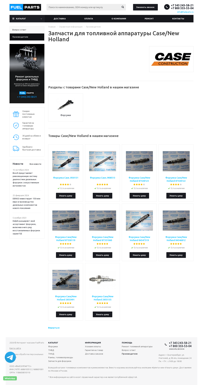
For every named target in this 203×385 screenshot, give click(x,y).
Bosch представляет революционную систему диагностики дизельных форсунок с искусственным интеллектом (26, 179)
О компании (118, 18)
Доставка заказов (94, 354)
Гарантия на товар (94, 350)
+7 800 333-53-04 (182, 8)
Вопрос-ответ (129, 350)
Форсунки (65, 115)
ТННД (51, 354)
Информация (93, 343)
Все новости (35, 164)
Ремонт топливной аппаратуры (137, 346)
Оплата (88, 18)
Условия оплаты (93, 346)
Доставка (60, 18)
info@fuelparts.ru (185, 12)
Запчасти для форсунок (59, 361)
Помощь (127, 343)
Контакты (178, 18)
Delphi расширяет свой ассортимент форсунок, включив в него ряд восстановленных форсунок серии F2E (26, 227)
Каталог (21, 18)
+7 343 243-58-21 (182, 5)
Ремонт (149, 18)
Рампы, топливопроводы (60, 357)
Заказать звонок (145, 7)
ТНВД (51, 350)
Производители (130, 354)
